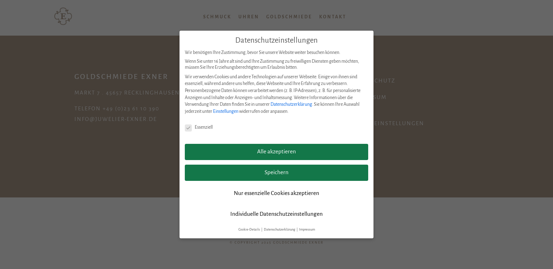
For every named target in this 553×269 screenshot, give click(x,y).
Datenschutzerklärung (291, 104)
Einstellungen (225, 111)
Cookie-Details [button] (249, 229)
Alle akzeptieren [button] (276, 151)
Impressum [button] (307, 229)
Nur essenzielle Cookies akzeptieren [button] (276, 193)
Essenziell (199, 127)
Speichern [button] (276, 172)
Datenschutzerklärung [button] (280, 229)
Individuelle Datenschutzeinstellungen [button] (276, 214)
